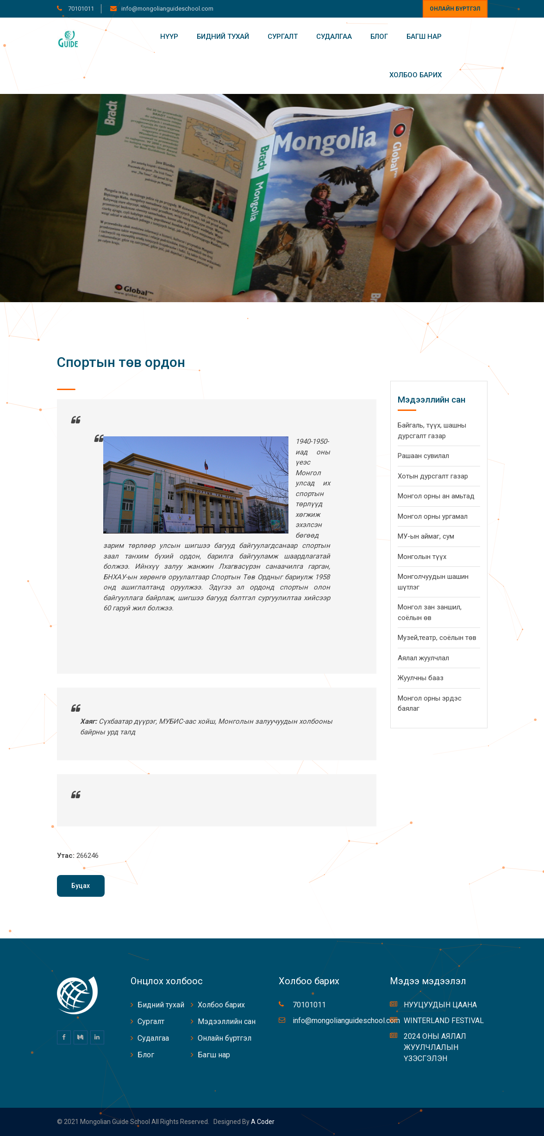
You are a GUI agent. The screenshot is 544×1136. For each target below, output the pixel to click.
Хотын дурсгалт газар (433, 476)
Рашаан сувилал (423, 456)
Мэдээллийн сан (227, 1021)
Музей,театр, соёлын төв (437, 637)
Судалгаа (334, 36)
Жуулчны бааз (421, 678)
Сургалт (283, 36)
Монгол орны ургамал (433, 516)
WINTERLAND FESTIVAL (444, 1020)
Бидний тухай (223, 36)
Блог (379, 36)
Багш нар (424, 36)
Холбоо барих (415, 75)
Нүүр (169, 36)
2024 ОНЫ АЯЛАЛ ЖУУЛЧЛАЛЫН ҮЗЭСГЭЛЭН (435, 1047)
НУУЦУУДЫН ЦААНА (440, 1004)
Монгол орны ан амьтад (436, 496)
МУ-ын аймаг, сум (426, 536)
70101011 (80, 8)
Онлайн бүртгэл (455, 9)
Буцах (80, 885)
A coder (262, 1121)
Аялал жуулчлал (423, 658)
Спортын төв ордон (121, 362)
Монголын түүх (422, 556)
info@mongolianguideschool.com (167, 8)
